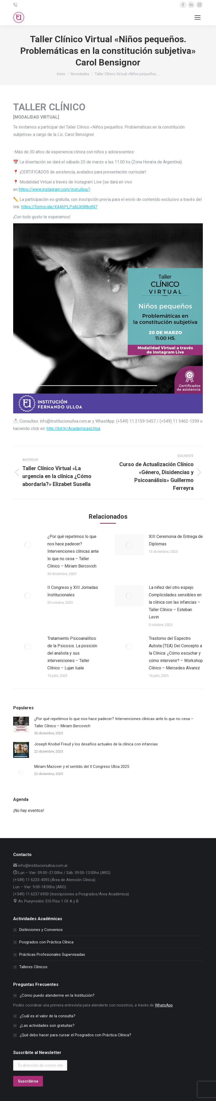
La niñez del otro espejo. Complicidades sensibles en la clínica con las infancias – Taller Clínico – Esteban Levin (175, 602)
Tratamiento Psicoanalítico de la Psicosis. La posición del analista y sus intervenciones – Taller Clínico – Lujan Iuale (72, 653)
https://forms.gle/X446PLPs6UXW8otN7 (59, 206)
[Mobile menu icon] (197, 17)
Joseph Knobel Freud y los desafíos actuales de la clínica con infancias (96, 744)
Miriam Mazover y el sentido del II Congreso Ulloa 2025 (81, 766)
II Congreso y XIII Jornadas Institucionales (72, 591)
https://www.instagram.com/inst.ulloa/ (54, 189)
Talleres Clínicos (33, 967)
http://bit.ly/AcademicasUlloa (73, 428)
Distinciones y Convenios (41, 929)
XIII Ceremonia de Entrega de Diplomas (176, 540)
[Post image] (27, 544)
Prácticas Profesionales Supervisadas (52, 954)
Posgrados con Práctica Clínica (46, 942)
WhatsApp (164, 1005)
